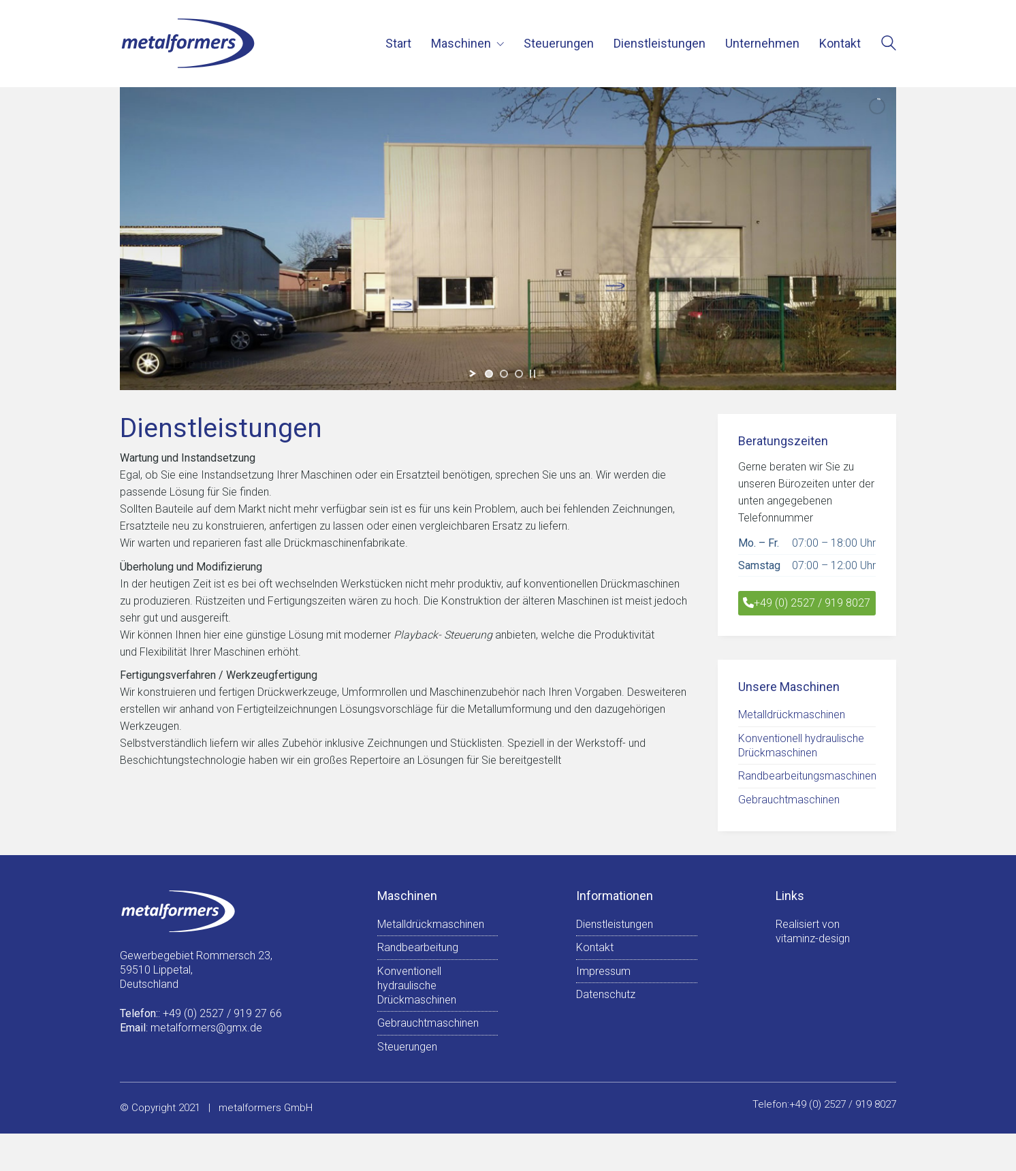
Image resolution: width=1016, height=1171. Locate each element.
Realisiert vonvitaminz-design (813, 931)
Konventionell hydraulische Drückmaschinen (801, 745)
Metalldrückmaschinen (791, 714)
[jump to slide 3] (519, 374)
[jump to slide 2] (504, 374)
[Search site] (888, 44)
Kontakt (595, 947)
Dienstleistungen (614, 924)
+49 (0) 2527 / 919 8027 (806, 602)
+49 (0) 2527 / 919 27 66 (222, 1013)
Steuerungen (407, 1046)
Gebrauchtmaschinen (789, 799)
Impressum (603, 971)
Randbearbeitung (417, 947)
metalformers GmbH (266, 1108)
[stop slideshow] (532, 374)
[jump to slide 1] (489, 374)
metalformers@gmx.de (206, 1027)
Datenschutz (605, 994)
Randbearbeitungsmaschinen (807, 775)
